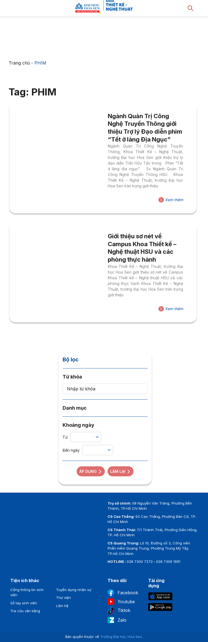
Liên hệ (62, 606)
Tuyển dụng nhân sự (73, 590)
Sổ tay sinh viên (23, 603)
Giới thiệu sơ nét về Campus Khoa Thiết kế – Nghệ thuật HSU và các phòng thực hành (142, 248)
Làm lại (120, 471)
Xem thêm (170, 200)
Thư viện (63, 597)
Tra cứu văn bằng (25, 611)
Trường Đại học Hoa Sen (121, 636)
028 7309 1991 (168, 561)
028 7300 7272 (140, 561)
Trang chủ (19, 63)
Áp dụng (90, 471)
